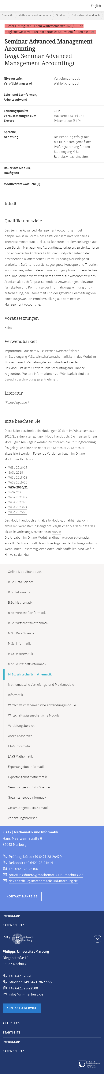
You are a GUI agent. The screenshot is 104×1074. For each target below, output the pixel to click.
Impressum (11, 916)
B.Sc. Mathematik (20, 602)
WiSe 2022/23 (17, 502)
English (96, 6)
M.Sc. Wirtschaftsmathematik (30, 674)
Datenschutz (13, 925)
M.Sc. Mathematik (20, 654)
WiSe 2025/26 (17, 512)
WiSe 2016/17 (17, 467)
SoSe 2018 (15, 472)
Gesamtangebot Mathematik (28, 808)
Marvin (56, 532)
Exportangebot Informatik (26, 767)
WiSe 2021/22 (17, 497)
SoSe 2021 (15, 492)
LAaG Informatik (19, 746)
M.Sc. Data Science (21, 633)
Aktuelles (11, 1023)
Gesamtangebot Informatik (27, 797)
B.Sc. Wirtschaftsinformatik (27, 613)
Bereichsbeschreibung (20, 379)
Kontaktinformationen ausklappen (97, 939)
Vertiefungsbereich (21, 726)
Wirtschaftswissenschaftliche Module (34, 715)
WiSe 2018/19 (17, 477)
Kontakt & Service (21, 1008)
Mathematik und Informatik (35, 15)
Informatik (15, 695)
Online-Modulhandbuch (86, 15)
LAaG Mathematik (20, 756)
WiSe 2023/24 (17, 507)
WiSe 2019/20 (17, 482)
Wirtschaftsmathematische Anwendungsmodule (42, 705)
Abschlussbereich (20, 736)
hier (91, 32)
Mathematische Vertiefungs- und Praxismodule (41, 684)
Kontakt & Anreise (22, 897)
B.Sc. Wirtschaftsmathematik (28, 623)
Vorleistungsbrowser (22, 818)
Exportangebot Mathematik (27, 777)
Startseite (7, 15)
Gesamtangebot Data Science (29, 787)
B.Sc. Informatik (19, 592)
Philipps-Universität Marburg (19, 939)
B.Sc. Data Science (21, 582)
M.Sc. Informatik (19, 643)
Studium (61, 15)
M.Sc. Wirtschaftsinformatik (27, 664)
